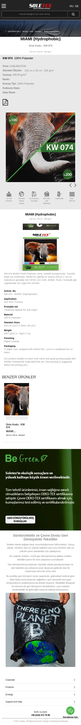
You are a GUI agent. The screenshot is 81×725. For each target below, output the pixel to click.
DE (77, 6)
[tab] (40, 680)
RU (71, 6)
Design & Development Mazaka (55, 721)
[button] (75, 185)
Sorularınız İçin (70, 712)
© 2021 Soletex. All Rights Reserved (40, 721)
